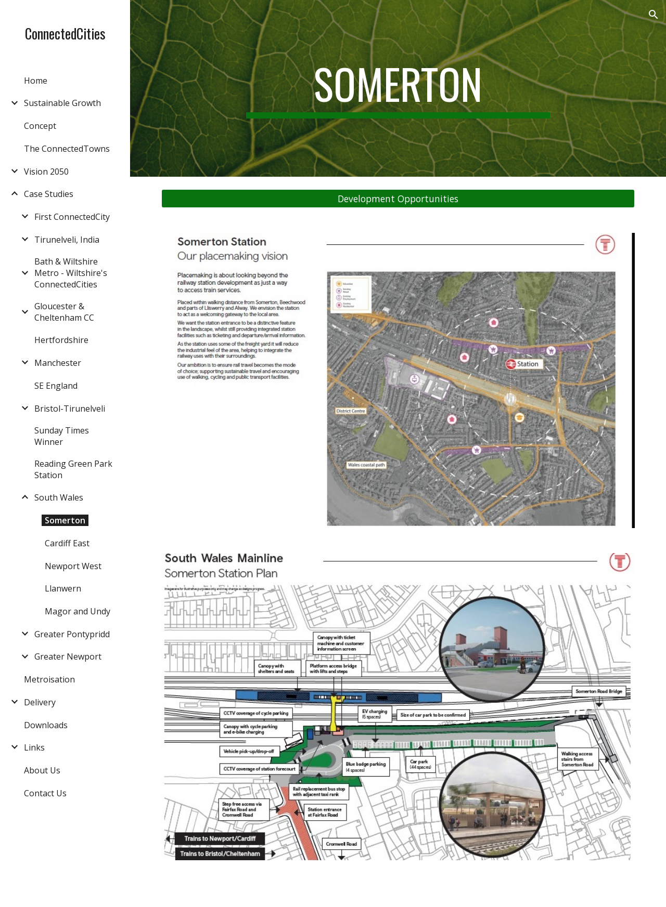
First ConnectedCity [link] (72, 216)
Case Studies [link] (48, 194)
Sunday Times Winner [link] (61, 436)
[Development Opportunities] (398, 199)
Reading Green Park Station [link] (73, 469)
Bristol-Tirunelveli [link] (69, 408)
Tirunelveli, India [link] (66, 239)
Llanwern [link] (63, 588)
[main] (398, 88)
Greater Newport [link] (67, 656)
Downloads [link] (46, 725)
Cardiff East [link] (67, 543)
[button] (653, 14)
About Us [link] (42, 770)
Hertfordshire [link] (61, 340)
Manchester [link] (57, 363)
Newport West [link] (73, 566)
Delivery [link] (40, 702)
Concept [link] (40, 126)
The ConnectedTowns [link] (67, 148)
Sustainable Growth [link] (62, 103)
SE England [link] (56, 385)
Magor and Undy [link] (77, 611)
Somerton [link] (65, 520)
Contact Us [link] (45, 793)
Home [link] (35, 80)
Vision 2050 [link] (46, 171)
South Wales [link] (58, 497)
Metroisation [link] (49, 679)
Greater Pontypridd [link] (72, 634)
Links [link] (34, 747)
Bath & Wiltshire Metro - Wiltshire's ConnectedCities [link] (70, 273)
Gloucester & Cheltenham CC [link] (64, 311)
